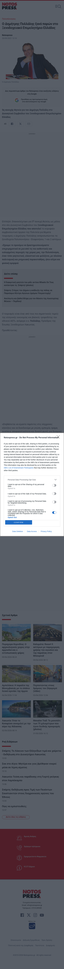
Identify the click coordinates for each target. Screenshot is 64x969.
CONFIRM (18, 522)
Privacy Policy (46, 531)
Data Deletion (17, 531)
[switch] (54, 485)
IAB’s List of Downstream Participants (18, 468)
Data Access (32, 531)
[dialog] (32, 484)
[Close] (59, 437)
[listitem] (32, 479)
